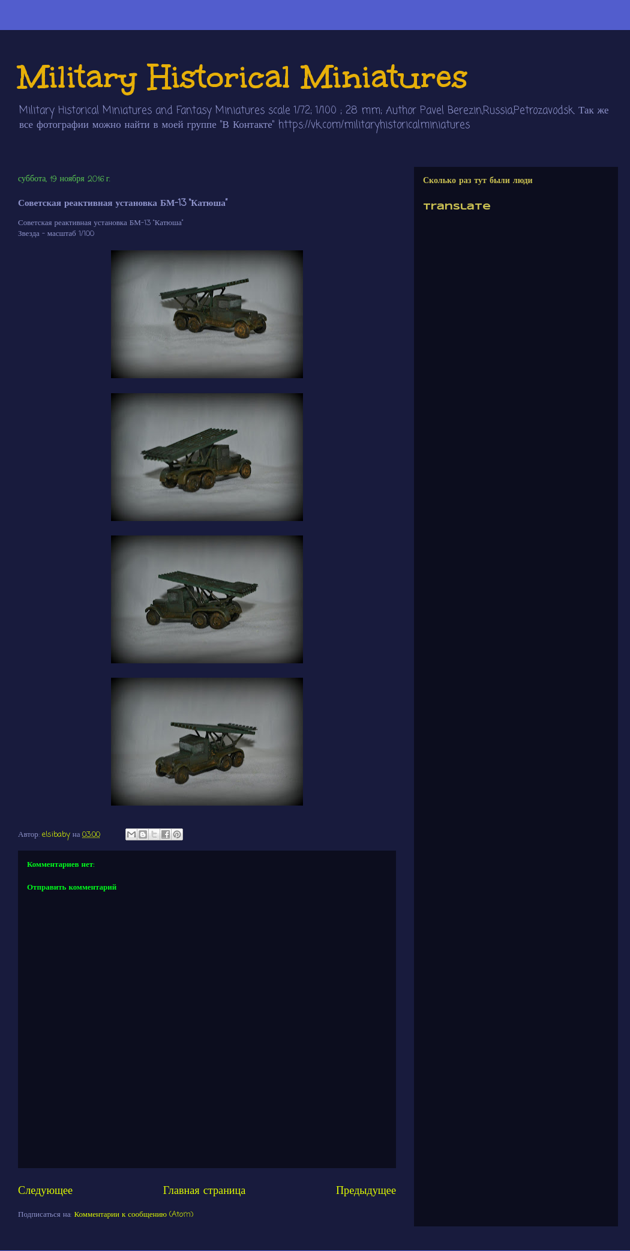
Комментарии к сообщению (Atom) (134, 1214)
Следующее (45, 1191)
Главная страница (204, 1191)
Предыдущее (366, 1191)
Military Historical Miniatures (243, 76)
